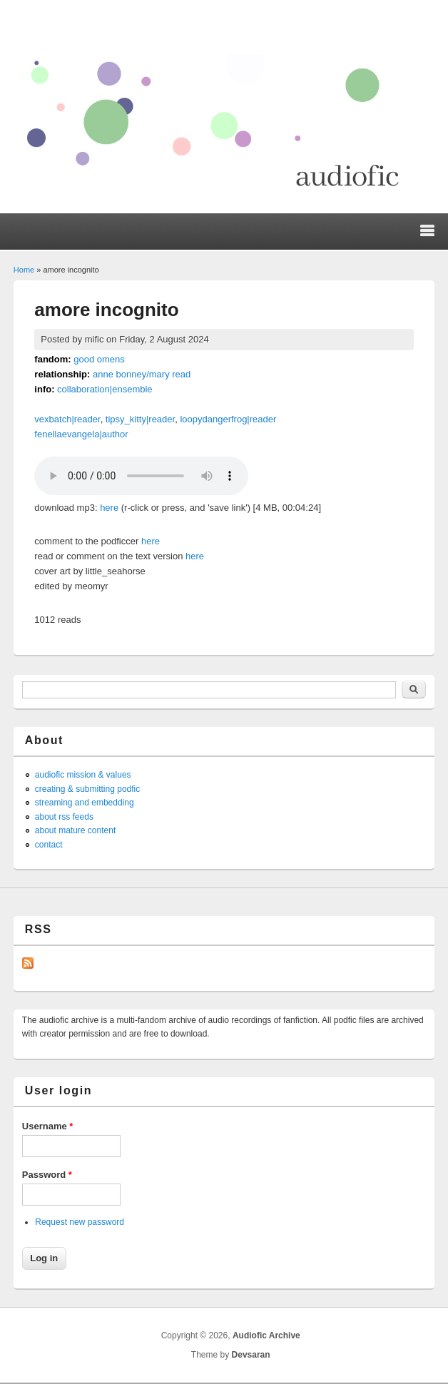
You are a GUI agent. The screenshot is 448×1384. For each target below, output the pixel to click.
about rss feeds (64, 817)
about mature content (75, 830)
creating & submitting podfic (87, 789)
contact (49, 845)
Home (24, 269)
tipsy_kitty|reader (140, 419)
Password (47, 1174)
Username (47, 1126)
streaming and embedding (84, 803)
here (109, 507)
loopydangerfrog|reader (228, 419)
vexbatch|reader (67, 419)
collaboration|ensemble (104, 389)
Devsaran (251, 1355)
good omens (99, 359)
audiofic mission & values (83, 775)
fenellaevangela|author (81, 434)
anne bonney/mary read (141, 374)
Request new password (79, 1222)
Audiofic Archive (266, 1335)
